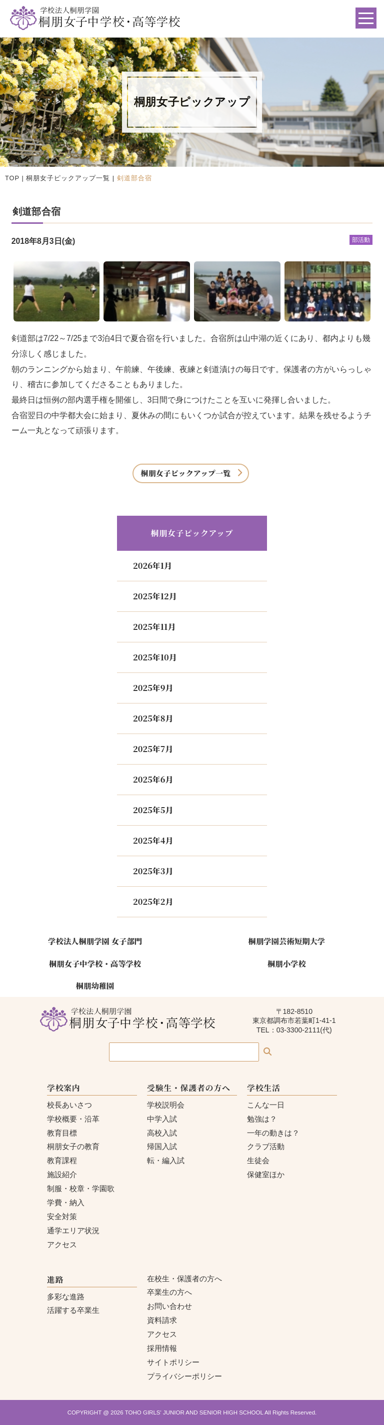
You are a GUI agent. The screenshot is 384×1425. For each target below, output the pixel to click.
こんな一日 (265, 1105)
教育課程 (62, 1160)
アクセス (62, 1244)
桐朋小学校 (287, 963)
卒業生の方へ (169, 1292)
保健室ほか (265, 1174)
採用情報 (162, 1348)
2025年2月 (153, 901)
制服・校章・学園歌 (80, 1188)
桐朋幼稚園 (95, 985)
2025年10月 (155, 657)
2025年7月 (153, 749)
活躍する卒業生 (73, 1310)
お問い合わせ (169, 1306)
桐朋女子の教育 (73, 1146)
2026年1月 (152, 565)
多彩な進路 (65, 1296)
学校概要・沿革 (73, 1119)
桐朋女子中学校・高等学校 (95, 963)
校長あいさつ (69, 1105)
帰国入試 (162, 1146)
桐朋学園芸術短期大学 (287, 940)
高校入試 (162, 1133)
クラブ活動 (265, 1146)
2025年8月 (153, 718)
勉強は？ (262, 1119)
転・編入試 (165, 1160)
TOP (12, 178)
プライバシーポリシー (184, 1376)
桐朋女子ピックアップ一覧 (68, 178)
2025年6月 (153, 779)
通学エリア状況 (73, 1230)
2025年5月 (153, 810)
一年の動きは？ (273, 1133)
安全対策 (62, 1216)
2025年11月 (154, 626)
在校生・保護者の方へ (184, 1278)
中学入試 (162, 1119)
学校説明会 (165, 1105)
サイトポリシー (173, 1362)
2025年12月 (155, 596)
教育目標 (62, 1133)
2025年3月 (153, 871)
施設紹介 (62, 1174)
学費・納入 (65, 1202)
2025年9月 (153, 687)
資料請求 (162, 1320)
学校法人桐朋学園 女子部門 (95, 940)
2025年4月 (153, 840)
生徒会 (258, 1160)
